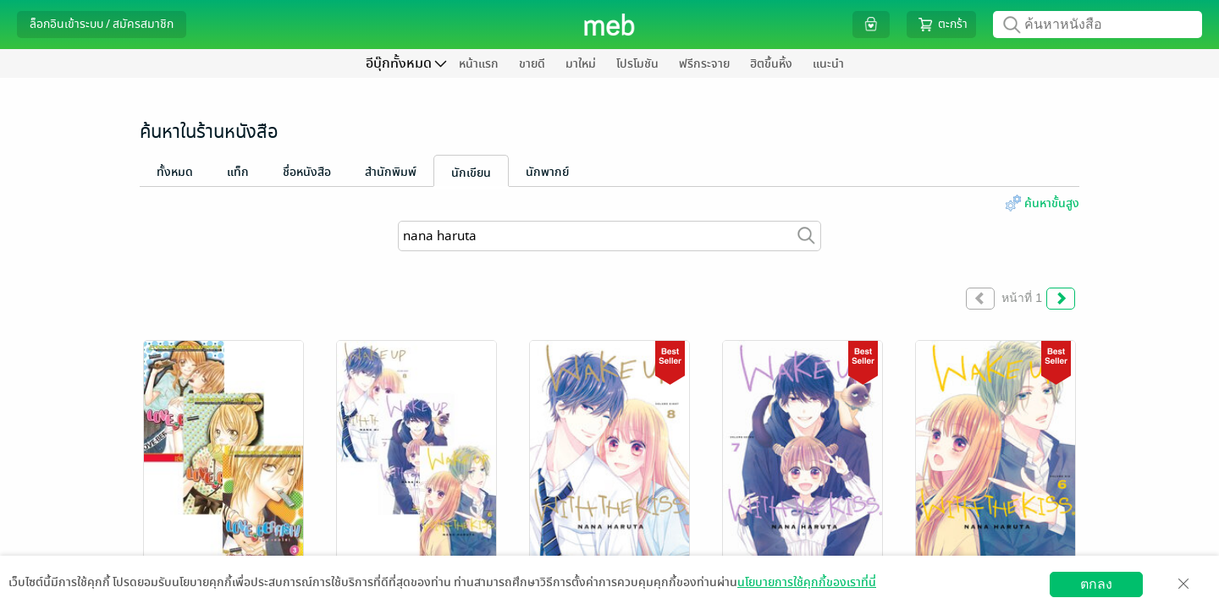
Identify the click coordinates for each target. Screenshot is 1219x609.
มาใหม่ (580, 64)
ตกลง (1096, 584)
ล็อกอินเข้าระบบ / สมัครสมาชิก (102, 24)
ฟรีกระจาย (704, 64)
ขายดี (532, 64)
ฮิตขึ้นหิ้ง (771, 64)
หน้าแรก (479, 64)
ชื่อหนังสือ (307, 172)
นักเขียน (471, 173)
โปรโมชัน (637, 64)
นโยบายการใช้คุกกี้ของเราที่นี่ (806, 582)
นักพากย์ (547, 172)
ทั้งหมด (175, 172)
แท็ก (238, 172)
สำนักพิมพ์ (390, 172)
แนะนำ (828, 64)
